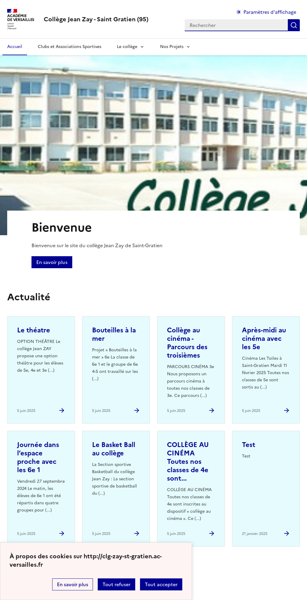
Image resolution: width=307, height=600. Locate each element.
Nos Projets (171, 47)
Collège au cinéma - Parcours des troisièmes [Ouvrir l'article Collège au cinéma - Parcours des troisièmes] (187, 342)
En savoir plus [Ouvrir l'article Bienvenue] (51, 262)
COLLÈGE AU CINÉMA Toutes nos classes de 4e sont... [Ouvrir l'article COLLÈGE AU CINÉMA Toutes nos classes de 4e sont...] (188, 461)
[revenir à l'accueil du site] (96, 19)
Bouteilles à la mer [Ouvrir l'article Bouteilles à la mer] (114, 334)
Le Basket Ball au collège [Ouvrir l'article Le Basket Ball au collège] (113, 449)
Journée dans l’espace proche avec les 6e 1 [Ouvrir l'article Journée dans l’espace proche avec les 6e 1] (38, 457)
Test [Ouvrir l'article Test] (248, 445)
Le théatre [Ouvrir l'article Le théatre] (33, 330)
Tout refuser (116, 584)
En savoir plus (72, 584)
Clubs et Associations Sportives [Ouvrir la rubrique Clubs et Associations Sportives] (69, 47)
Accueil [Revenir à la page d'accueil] (14, 47)
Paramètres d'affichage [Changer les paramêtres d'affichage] (269, 12)
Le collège (127, 47)
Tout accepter (161, 584)
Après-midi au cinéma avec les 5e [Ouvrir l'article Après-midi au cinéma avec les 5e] (264, 338)
